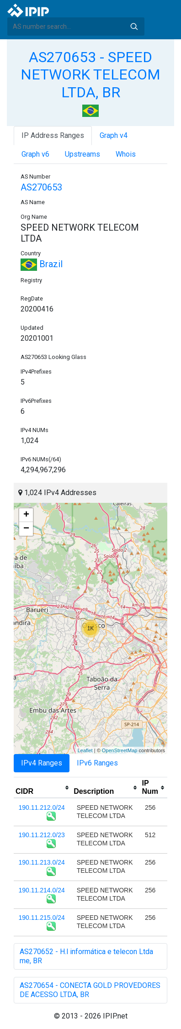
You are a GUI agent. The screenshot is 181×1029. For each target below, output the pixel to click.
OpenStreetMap (120, 750)
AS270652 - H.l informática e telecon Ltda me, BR (86, 956)
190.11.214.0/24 (42, 890)
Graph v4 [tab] (114, 135)
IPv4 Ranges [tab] (41, 763)
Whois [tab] (126, 154)
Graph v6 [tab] (35, 154)
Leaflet (85, 750)
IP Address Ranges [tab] (52, 135)
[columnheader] (43, 787)
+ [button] (26, 515)
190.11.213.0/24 (42, 862)
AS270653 (41, 187)
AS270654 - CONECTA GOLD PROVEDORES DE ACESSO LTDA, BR (90, 990)
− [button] (26, 529)
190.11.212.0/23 (42, 835)
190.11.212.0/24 (42, 807)
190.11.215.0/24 (42, 917)
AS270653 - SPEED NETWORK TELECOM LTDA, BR (90, 74)
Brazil (42, 264)
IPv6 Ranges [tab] (97, 763)
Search (134, 26)
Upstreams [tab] (82, 154)
